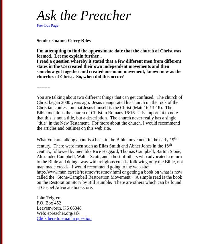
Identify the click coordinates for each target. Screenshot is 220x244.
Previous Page (47, 25)
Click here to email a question (64, 218)
